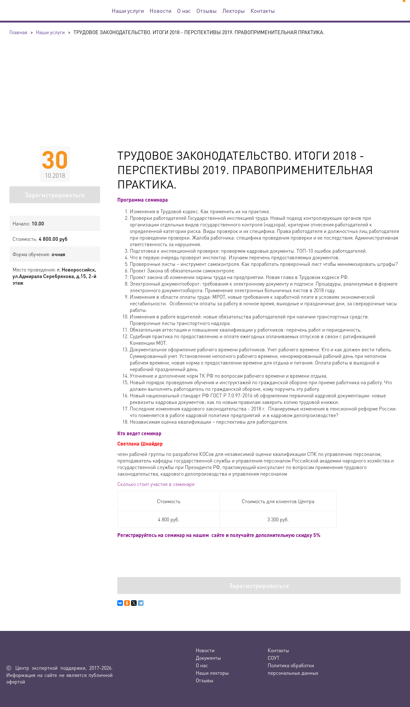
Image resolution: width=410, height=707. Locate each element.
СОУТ (274, 657)
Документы (208, 657)
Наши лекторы (212, 672)
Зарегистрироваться (55, 195)
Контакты (263, 10)
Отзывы (206, 10)
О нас (184, 10)
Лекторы (233, 10)
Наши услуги (128, 10)
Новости (160, 10)
